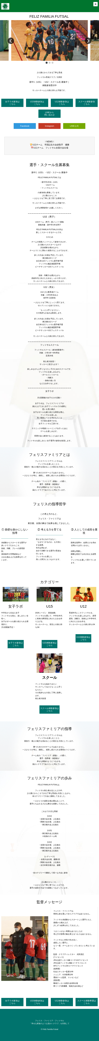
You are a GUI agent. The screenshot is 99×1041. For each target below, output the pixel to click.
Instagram (49, 126)
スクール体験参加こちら (86, 103)
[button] (47, 63)
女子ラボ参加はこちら (12, 103)
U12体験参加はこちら (62, 103)
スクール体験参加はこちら (49, 709)
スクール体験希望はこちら (86, 1002)
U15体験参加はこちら (37, 103)
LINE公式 (74, 126)
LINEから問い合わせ (49, 113)
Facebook (24, 126)
